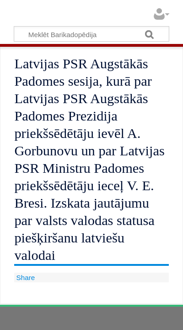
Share (24, 277)
